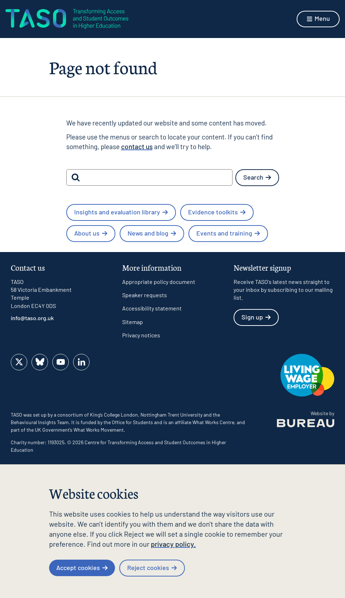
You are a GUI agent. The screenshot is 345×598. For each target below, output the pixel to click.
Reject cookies (152, 567)
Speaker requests (144, 294)
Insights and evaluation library (121, 212)
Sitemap (132, 321)
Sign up (256, 317)
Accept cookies (82, 567)
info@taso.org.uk (32, 317)
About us (90, 233)
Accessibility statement (152, 308)
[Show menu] (318, 19)
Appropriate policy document (158, 281)
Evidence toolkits (217, 212)
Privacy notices (141, 335)
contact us (137, 146)
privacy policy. (173, 544)
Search (257, 177)
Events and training (228, 233)
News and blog (152, 233)
